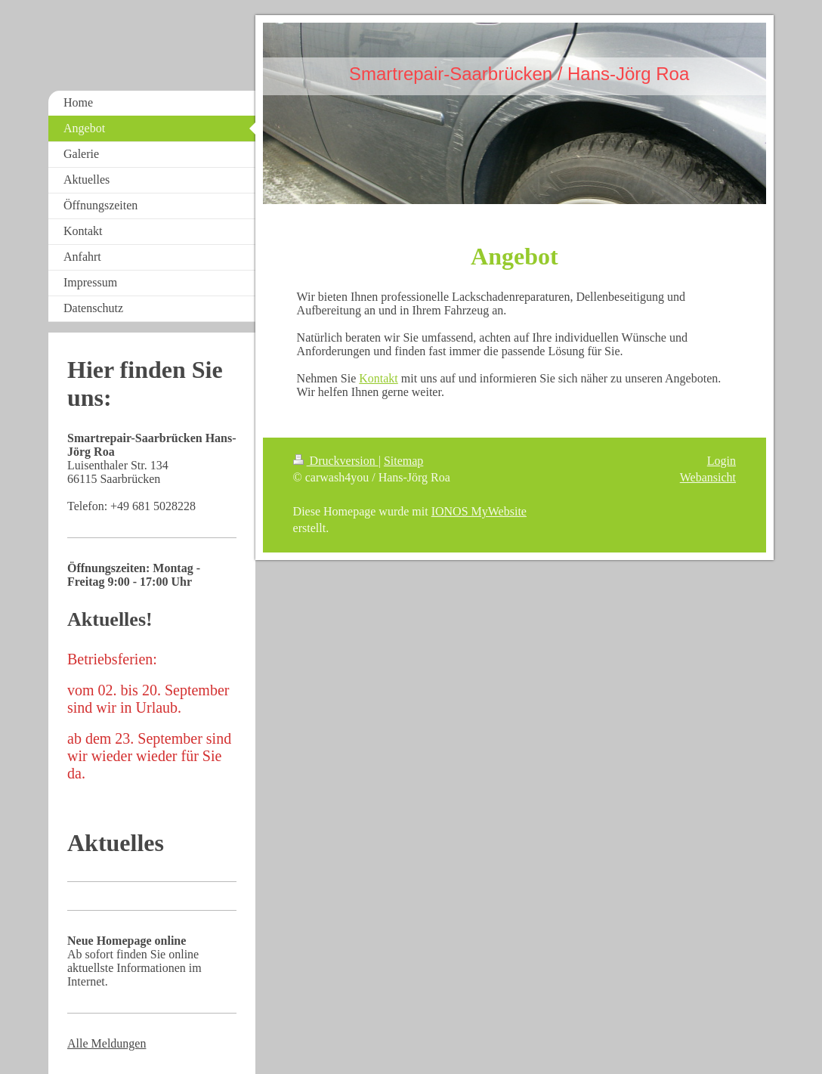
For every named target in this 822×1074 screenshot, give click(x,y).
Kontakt (378, 378)
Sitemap (403, 460)
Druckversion (336, 460)
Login (721, 460)
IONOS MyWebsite (479, 511)
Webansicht (708, 477)
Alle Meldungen (106, 1043)
